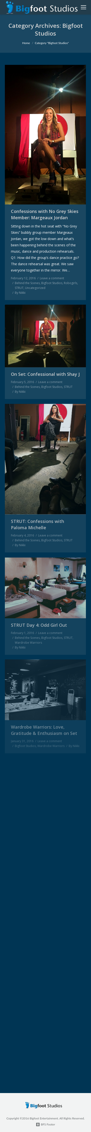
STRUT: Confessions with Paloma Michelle (37, 524)
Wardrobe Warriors (28, 643)
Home (26, 43)
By (20, 293)
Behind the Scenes (27, 283)
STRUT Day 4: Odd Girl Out (39, 625)
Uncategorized (35, 288)
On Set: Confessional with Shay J (45, 374)
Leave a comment (52, 278)
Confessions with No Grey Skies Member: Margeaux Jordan (44, 214)
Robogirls (70, 283)
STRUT (19, 288)
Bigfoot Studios (51, 283)
